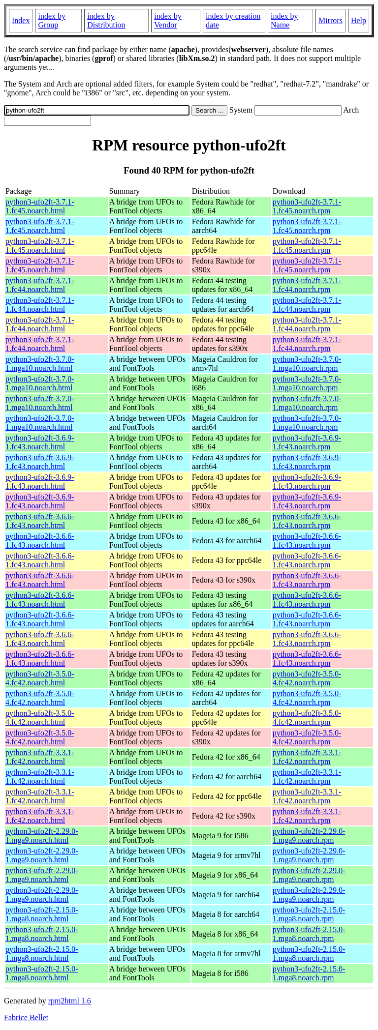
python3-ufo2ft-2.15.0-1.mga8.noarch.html (41, 914)
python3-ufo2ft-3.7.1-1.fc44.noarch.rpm (307, 285)
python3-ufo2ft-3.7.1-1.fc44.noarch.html (39, 285)
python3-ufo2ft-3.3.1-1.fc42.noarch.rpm (307, 756)
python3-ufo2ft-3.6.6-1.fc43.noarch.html (39, 521)
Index (21, 20)
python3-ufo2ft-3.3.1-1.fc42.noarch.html (39, 756)
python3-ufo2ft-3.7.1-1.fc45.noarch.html (39, 206)
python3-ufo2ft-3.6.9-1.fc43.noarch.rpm (307, 442)
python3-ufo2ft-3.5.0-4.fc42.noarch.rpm (307, 678)
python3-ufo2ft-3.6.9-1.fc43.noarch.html (39, 442)
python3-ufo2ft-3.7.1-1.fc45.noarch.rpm (307, 206)
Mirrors (330, 20)
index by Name (284, 20)
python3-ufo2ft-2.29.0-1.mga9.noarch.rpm (309, 835)
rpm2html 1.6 (69, 1001)
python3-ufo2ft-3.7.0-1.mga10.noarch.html (39, 363)
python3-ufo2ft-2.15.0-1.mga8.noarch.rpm (309, 914)
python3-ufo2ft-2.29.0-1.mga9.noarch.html (41, 835)
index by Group (51, 20)
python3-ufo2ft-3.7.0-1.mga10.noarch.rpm (307, 363)
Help (358, 20)
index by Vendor (168, 20)
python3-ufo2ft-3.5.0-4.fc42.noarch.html (39, 678)
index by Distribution (106, 20)
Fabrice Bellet (26, 1017)
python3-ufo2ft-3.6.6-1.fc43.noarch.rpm (307, 521)
